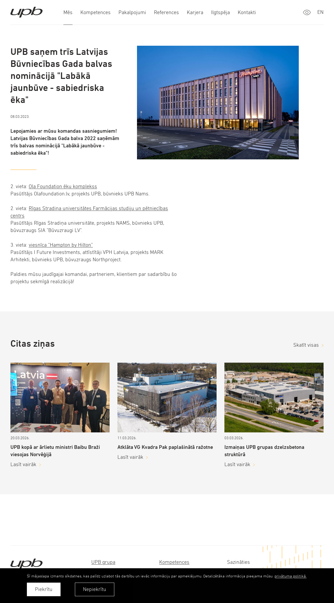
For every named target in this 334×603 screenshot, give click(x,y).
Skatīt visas (306, 345)
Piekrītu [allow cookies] (43, 589)
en (320, 12)
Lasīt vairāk (23, 464)
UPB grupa (103, 562)
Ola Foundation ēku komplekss (63, 186)
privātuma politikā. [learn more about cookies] (291, 576)
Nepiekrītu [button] (94, 589)
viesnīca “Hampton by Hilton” (61, 245)
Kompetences (174, 562)
